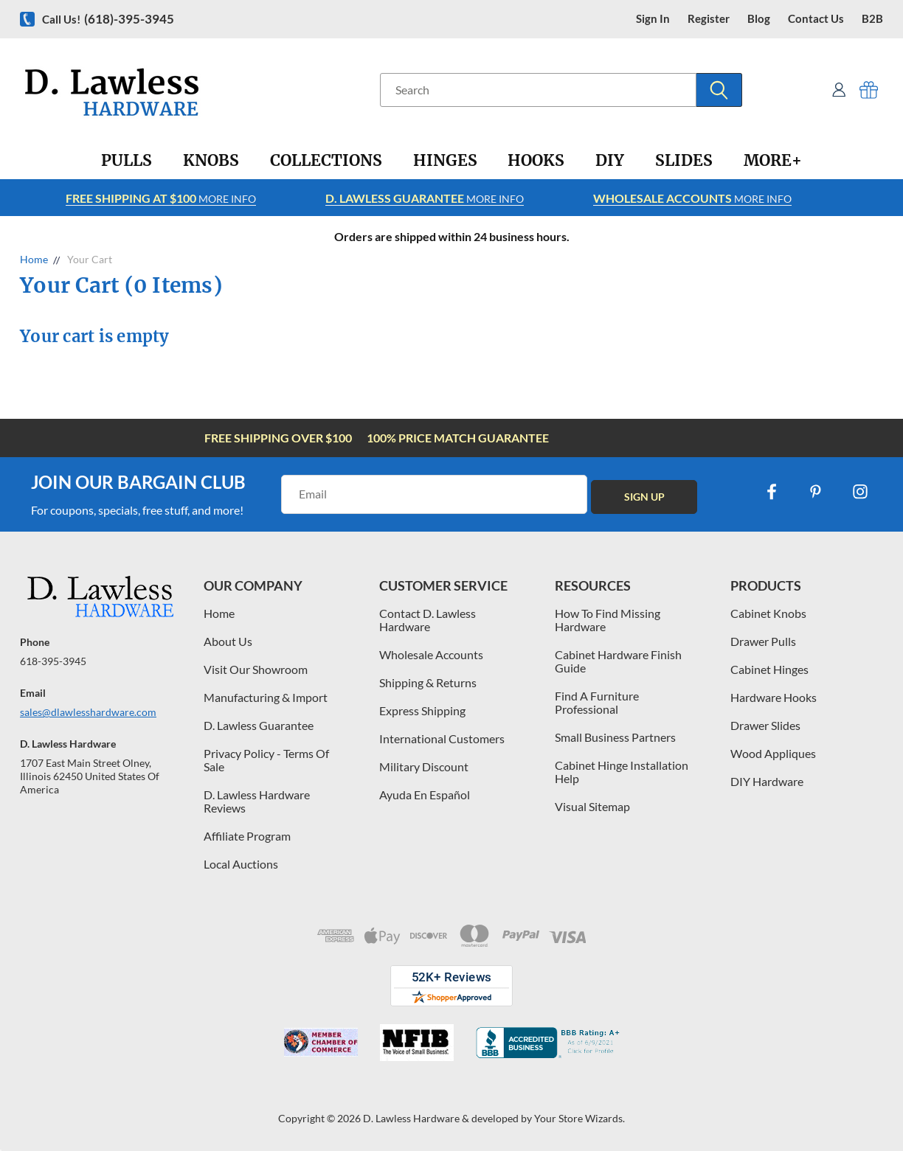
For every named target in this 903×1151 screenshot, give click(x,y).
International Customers (442, 738)
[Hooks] (536, 161)
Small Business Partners (615, 737)
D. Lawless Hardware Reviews (257, 801)
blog (758, 19)
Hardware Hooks (773, 697)
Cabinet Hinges (769, 669)
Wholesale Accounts (431, 654)
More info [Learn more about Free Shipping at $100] (161, 198)
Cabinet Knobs (768, 613)
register (709, 19)
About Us (228, 641)
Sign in (653, 19)
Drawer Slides (765, 725)
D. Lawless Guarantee (259, 725)
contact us (816, 19)
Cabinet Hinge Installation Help (621, 771)
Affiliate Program (247, 836)
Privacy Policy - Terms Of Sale (266, 759)
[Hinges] (445, 161)
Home (219, 613)
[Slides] (684, 161)
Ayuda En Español (424, 794)
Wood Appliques (773, 753)
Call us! (108, 19)
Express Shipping (422, 710)
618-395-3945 (53, 661)
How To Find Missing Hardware (607, 619)
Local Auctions (241, 864)
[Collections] (326, 161)
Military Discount (423, 766)
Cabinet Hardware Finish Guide (618, 661)
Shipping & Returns (428, 682)
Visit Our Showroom (256, 669)
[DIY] (609, 161)
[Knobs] (211, 161)
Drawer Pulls (763, 641)
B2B (872, 19)
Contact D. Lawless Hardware (427, 619)
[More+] (773, 161)
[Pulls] (126, 161)
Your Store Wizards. (579, 1118)
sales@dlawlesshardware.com (88, 712)
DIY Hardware (766, 781)
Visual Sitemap (592, 806)
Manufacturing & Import (266, 697)
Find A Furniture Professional (597, 702)
